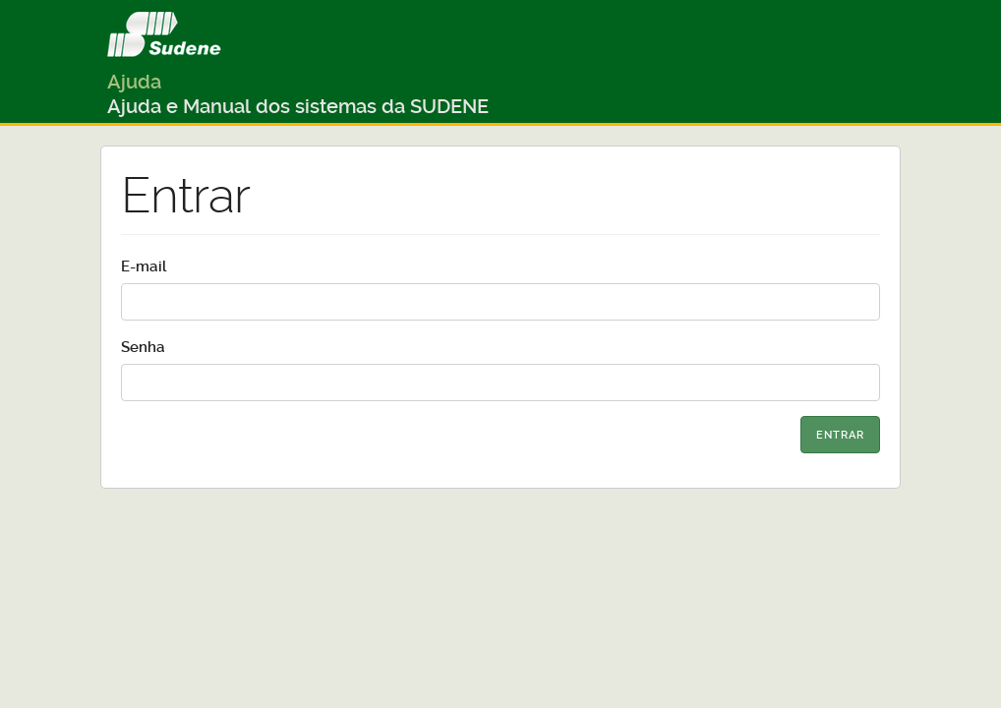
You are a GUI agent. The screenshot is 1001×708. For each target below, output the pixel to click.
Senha (143, 347)
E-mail (143, 266)
